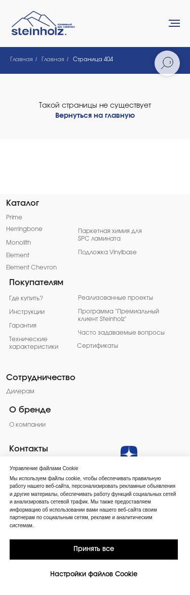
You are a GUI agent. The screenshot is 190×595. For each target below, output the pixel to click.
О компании (27, 425)
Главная (21, 59)
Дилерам (20, 391)
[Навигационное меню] (174, 23)
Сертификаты (97, 346)
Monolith (18, 243)
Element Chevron (31, 267)
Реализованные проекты (115, 298)
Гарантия (22, 326)
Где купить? (26, 298)
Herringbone (24, 229)
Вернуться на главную (95, 115)
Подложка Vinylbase (107, 252)
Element (17, 255)
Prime (14, 217)
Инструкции (27, 312)
